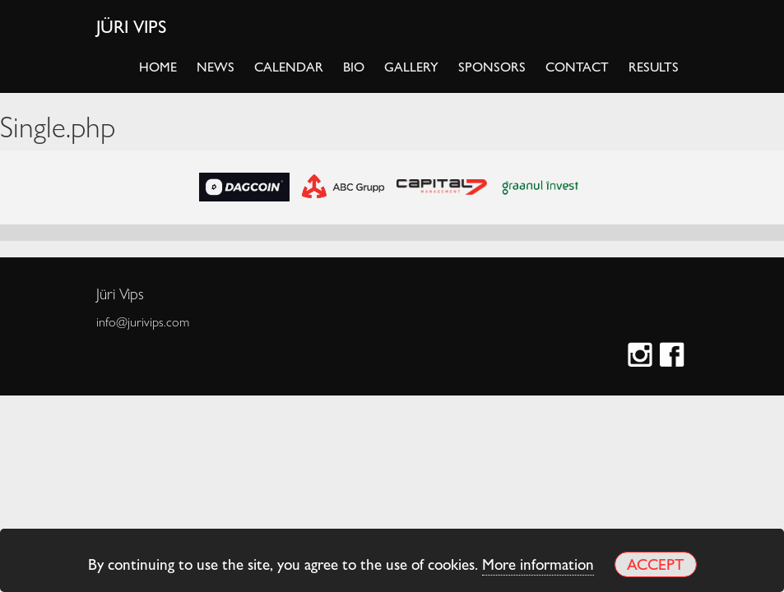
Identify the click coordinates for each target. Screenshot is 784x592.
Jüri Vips (131, 25)
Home (158, 66)
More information (538, 563)
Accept (655, 564)
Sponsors (492, 66)
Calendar (288, 66)
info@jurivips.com (142, 321)
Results (654, 66)
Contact (577, 66)
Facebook (674, 356)
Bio (353, 66)
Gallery (411, 66)
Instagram (642, 356)
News (215, 66)
